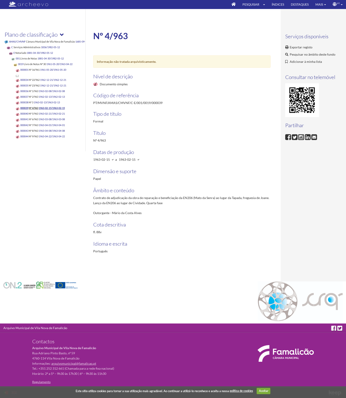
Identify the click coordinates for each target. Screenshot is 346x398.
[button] (265, 4)
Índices (278, 4)
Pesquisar (250, 4)
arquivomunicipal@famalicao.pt (73, 363)
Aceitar (263, 391)
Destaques (300, 4)
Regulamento (41, 382)
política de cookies (241, 391)
